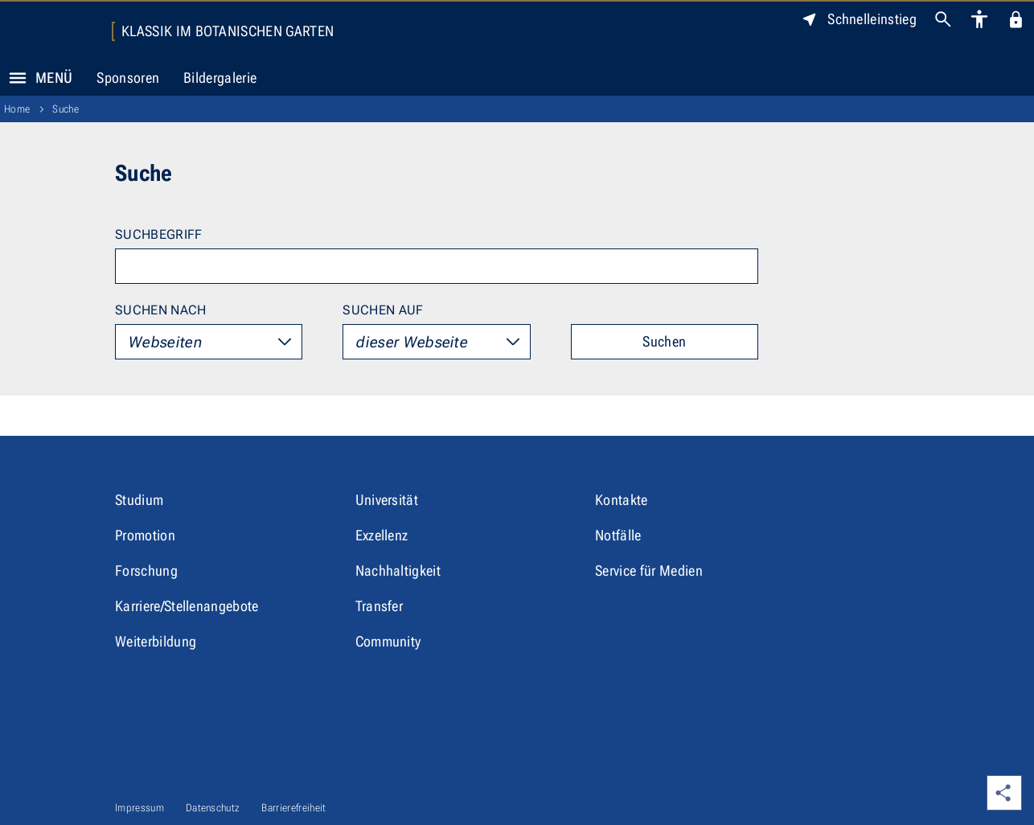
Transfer (379, 605)
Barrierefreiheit (293, 808)
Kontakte (621, 499)
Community (388, 641)
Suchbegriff (159, 234)
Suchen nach (161, 310)
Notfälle (618, 535)
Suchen (664, 341)
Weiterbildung (155, 641)
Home (17, 109)
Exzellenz (381, 535)
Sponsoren (127, 77)
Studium (139, 499)
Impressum (139, 808)
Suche (65, 109)
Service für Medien (649, 570)
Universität (387, 499)
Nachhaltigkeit (398, 570)
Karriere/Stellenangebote (187, 605)
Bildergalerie (219, 77)
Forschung (146, 570)
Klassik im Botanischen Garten (227, 31)
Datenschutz (213, 808)
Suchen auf (383, 310)
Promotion (145, 535)
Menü (36, 78)
